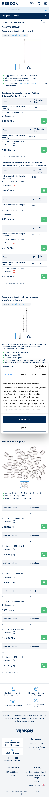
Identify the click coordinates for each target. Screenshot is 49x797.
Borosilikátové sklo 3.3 (18, 35)
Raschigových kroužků (28, 83)
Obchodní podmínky (37, 744)
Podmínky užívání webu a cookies (37, 748)
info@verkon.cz (12, 753)
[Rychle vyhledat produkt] (23, 9)
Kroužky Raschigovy (13, 441)
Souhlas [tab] (8, 374)
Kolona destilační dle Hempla (18, 31)
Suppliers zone (37, 785)
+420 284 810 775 (12, 743)
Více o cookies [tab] (39, 374)
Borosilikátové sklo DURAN (19, 304)
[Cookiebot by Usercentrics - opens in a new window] (35, 367)
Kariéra (12, 776)
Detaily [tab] (23, 374)
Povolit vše (24, 419)
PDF (44, 22)
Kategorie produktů (25, 15)
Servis (36, 781)
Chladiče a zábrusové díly (14, 22)
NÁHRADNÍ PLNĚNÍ (24, 721)
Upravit (25, 428)
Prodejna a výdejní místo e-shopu (36, 777)
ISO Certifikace (12, 772)
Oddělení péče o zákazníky (36, 772)
